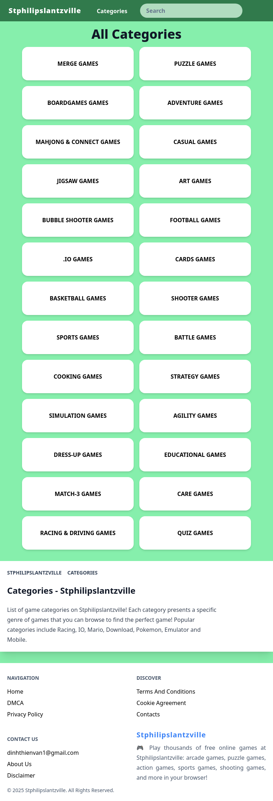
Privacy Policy (25, 714)
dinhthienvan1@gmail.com (43, 753)
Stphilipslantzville (45, 10)
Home (15, 691)
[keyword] (191, 11)
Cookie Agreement (161, 703)
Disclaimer (21, 775)
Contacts (148, 714)
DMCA (15, 703)
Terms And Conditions (165, 691)
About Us (19, 764)
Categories (82, 572)
